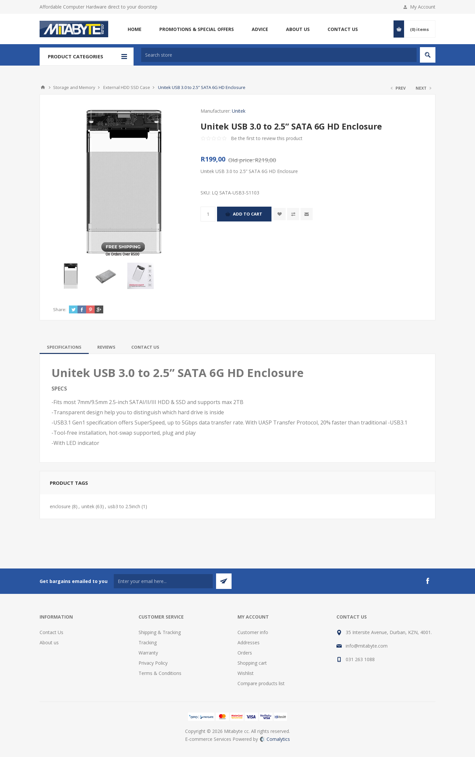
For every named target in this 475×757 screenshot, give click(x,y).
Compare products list (261, 683)
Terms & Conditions (160, 673)
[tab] (64, 347)
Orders (245, 653)
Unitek (238, 111)
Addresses (249, 642)
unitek (87, 506)
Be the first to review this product (266, 138)
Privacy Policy (153, 663)
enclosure (60, 506)
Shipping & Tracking (160, 632)
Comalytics (275, 739)
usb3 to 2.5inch (124, 506)
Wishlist (246, 673)
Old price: (241, 160)
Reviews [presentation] (106, 347)
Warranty (148, 653)
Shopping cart (252, 663)
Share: (59, 309)
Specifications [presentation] (64, 347)
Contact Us (51, 632)
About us (49, 642)
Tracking (148, 642)
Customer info (253, 632)
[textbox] (279, 55)
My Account (422, 7)
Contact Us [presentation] (145, 347)
